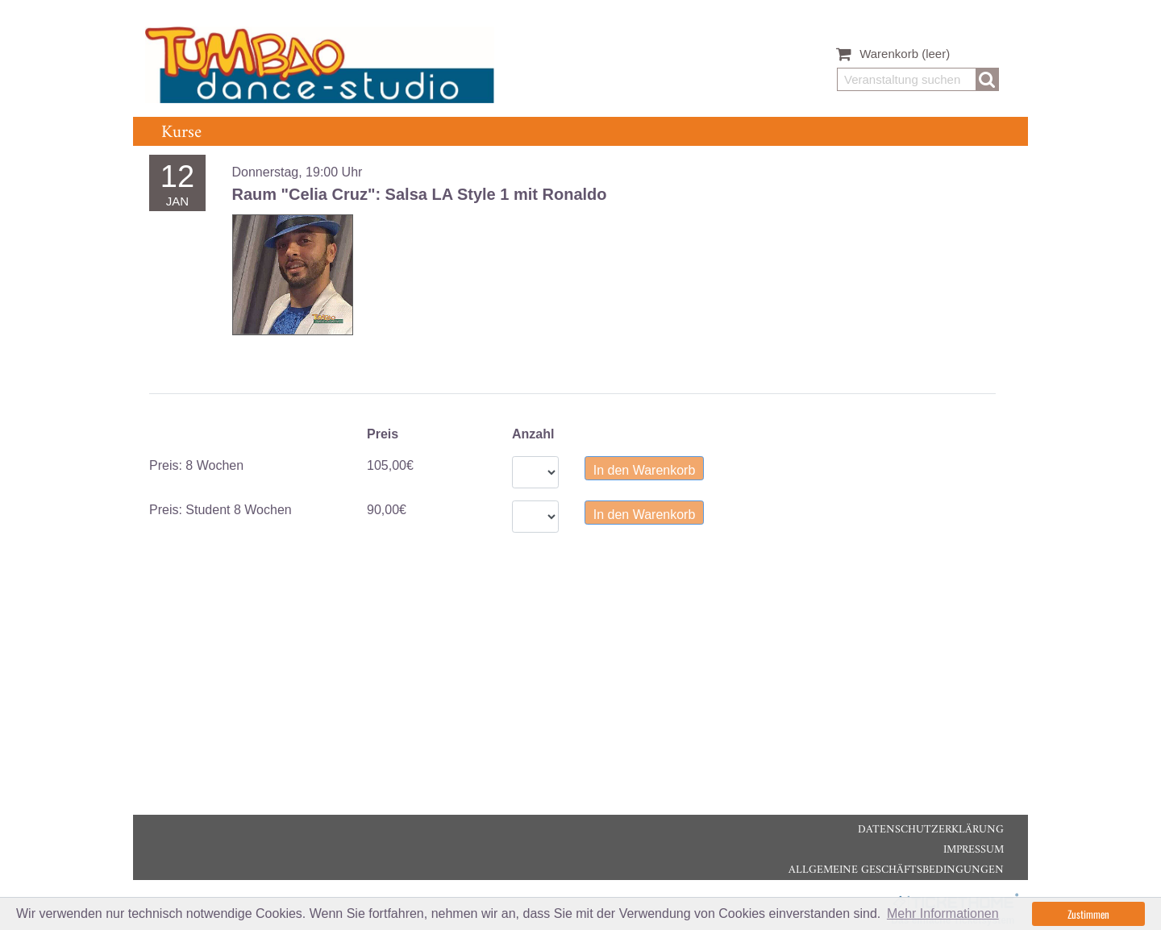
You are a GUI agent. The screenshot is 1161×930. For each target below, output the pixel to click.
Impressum (973, 850)
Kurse (181, 132)
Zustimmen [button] (1088, 914)
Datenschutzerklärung (931, 830)
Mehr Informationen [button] (943, 913)
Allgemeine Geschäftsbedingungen (896, 870)
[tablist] (572, 393)
